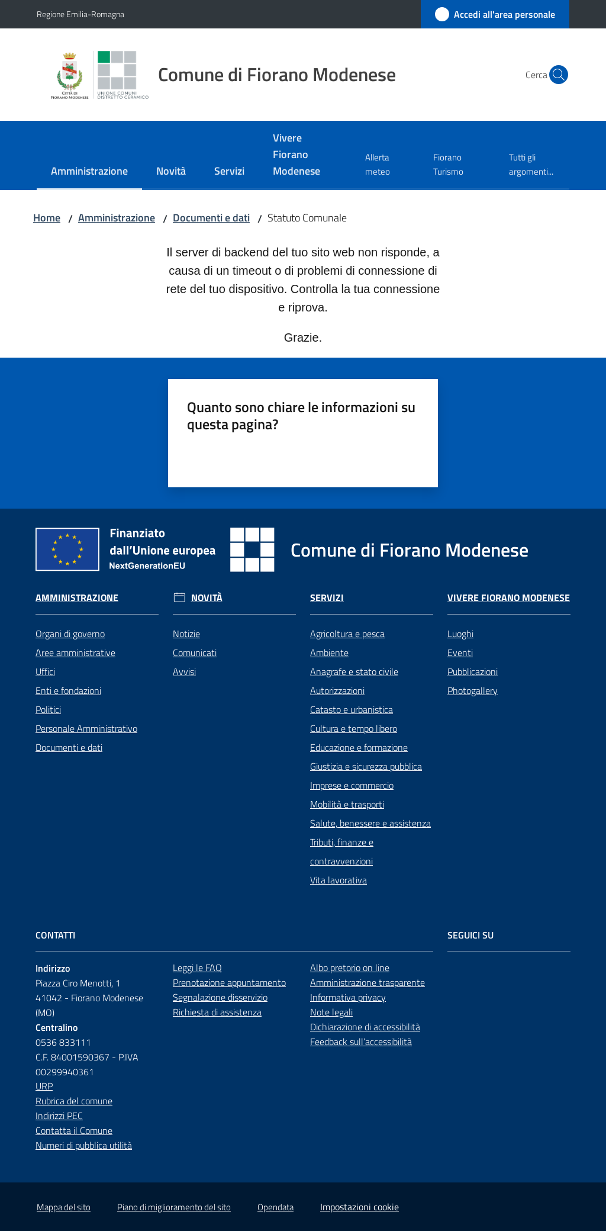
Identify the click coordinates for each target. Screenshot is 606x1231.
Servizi (327, 598)
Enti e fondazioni (68, 690)
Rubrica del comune (74, 1101)
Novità (207, 598)
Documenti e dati (211, 218)
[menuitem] (89, 172)
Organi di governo (70, 633)
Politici (48, 709)
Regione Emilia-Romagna (80, 14)
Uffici (45, 671)
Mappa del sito (64, 1207)
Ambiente (329, 652)
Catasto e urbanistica (351, 709)
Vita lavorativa (338, 880)
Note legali (331, 1012)
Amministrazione (116, 218)
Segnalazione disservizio (220, 997)
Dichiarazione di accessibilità (365, 1027)
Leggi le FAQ (197, 967)
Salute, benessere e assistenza (370, 823)
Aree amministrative (75, 652)
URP (44, 1086)
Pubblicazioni (472, 671)
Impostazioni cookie (359, 1207)
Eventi (460, 652)
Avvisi (184, 671)
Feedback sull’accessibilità (361, 1041)
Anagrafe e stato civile (354, 671)
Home (46, 218)
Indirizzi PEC (59, 1115)
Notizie (186, 633)
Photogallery (472, 690)
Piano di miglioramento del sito (174, 1207)
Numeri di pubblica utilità (84, 1145)
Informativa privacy (348, 997)
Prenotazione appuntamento (229, 982)
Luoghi (460, 633)
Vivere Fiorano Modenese (508, 598)
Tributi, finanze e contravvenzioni (341, 851)
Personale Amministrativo (86, 728)
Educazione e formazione (359, 747)
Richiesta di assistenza (217, 1012)
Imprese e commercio (352, 785)
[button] (555, 74)
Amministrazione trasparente (367, 982)
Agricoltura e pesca (347, 633)
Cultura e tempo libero (353, 728)
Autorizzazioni (337, 690)
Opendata (275, 1207)
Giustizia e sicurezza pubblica (366, 766)
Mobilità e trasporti (347, 804)
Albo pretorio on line (349, 967)
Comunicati (195, 652)
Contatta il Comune (74, 1130)
